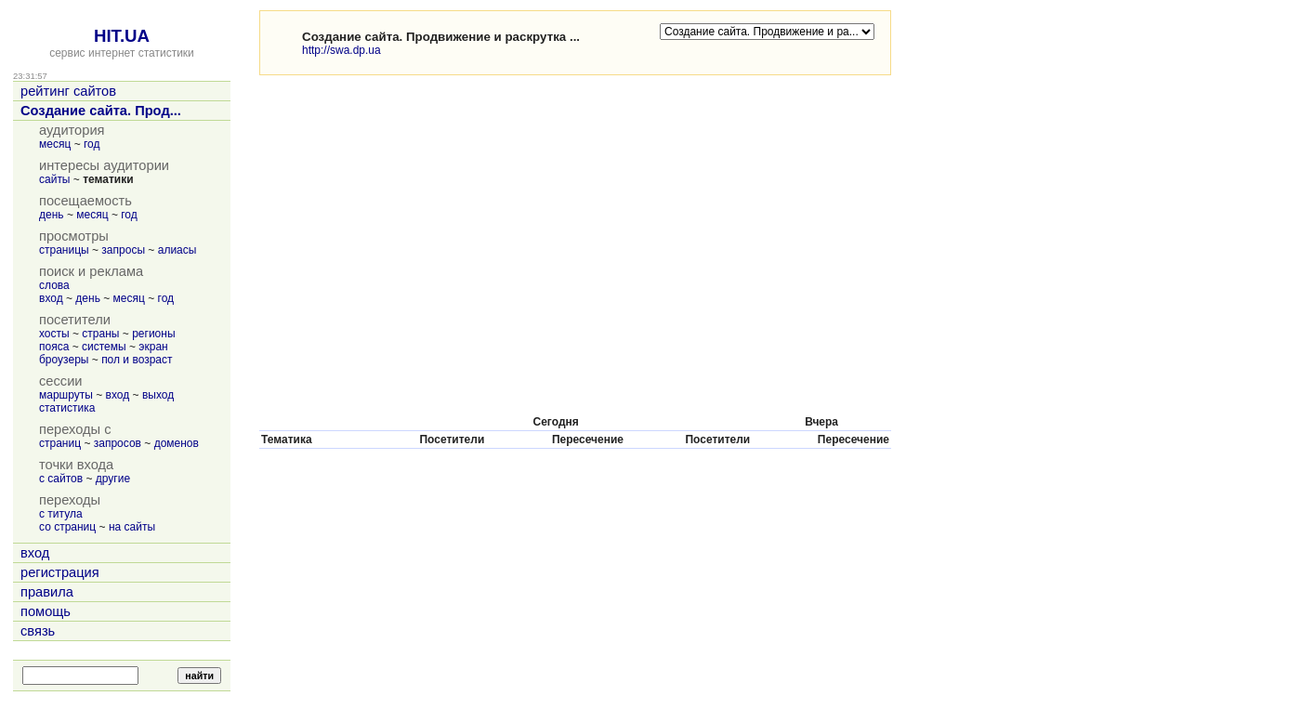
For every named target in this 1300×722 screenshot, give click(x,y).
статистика (67, 407)
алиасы (177, 249)
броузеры (63, 359)
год (92, 144)
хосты (54, 333)
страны (100, 333)
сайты (55, 179)
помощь (45, 611)
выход (158, 394)
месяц (55, 144)
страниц (60, 443)
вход (51, 298)
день (51, 214)
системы (104, 346)
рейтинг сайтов (68, 91)
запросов (117, 443)
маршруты (66, 394)
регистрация (59, 572)
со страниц (67, 526)
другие (113, 478)
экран (152, 346)
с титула (61, 513)
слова (54, 285)
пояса (54, 346)
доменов (176, 443)
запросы (123, 249)
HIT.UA (122, 36)
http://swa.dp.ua (341, 50)
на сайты (132, 526)
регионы (153, 333)
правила (46, 591)
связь (37, 631)
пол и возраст (136, 359)
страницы (64, 249)
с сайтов (61, 478)
